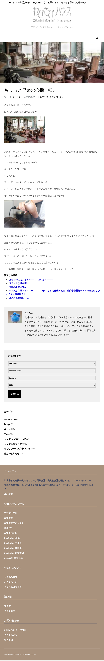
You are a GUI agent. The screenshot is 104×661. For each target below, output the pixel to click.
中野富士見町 (10, 514)
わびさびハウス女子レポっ (51, 98)
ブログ (7, 607)
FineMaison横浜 (12, 539)
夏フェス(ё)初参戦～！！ (21, 284)
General (8, 430)
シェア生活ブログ (13, 445)
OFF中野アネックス (14, 524)
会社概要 (8, 495)
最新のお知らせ (11, 454)
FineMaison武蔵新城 (14, 554)
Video (6, 435)
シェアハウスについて (15, 440)
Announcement (11, 420)
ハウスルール (10, 583)
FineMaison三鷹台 (13, 544)
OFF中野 (8, 519)
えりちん (16, 98)
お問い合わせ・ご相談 (15, 630)
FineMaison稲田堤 (13, 549)
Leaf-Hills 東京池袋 (13, 559)
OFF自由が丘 (10, 534)
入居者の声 (9, 612)
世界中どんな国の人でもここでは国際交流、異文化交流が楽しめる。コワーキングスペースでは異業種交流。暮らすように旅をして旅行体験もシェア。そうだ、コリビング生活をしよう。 (48, 485)
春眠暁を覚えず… (18, 287)
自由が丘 (8, 529)
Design (7, 425)
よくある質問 (10, 578)
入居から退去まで (13, 588)
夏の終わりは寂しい (19, 298)
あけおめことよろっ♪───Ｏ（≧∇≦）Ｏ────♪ (31, 280)
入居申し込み (10, 635)
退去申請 (8, 640)
